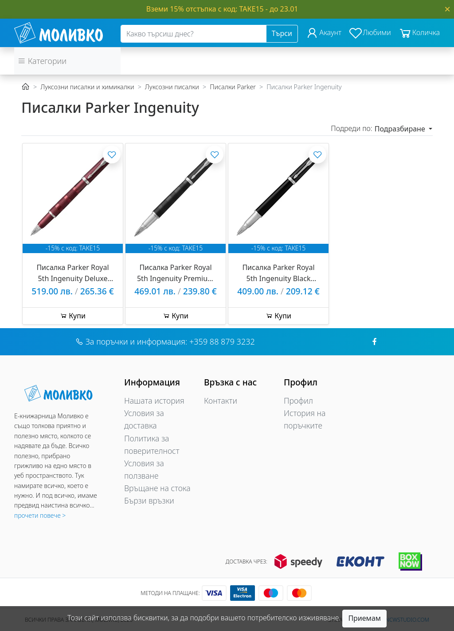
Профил (298, 400)
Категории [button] (42, 61)
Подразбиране (401, 129)
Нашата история (154, 400)
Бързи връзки (149, 500)
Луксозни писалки (172, 87)
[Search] (193, 34)
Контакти (220, 400)
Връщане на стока (157, 488)
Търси (282, 33)
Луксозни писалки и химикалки (87, 87)
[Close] (447, 9)
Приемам (364, 618)
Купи (73, 316)
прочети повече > (40, 515)
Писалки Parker (233, 87)
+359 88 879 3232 (222, 341)
